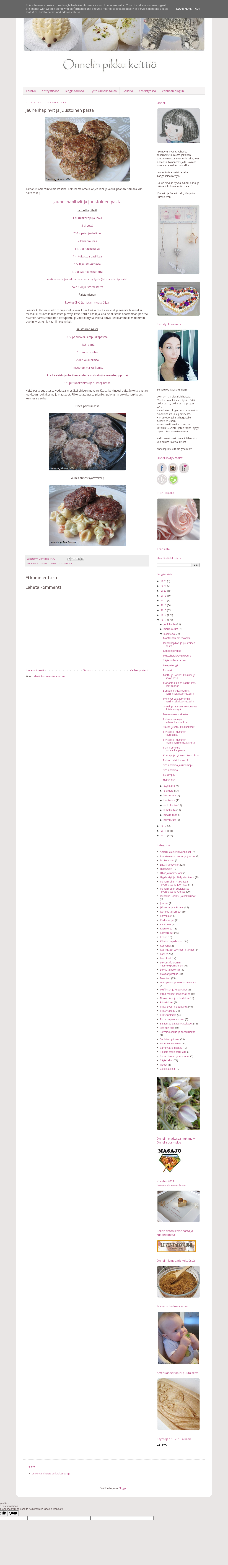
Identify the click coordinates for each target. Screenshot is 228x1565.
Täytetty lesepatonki (174, 660)
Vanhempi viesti (139, 670)
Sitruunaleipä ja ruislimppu (178, 765)
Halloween (166, 868)
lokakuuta (169, 634)
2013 (164, 619)
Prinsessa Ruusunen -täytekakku (175, 733)
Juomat (164, 903)
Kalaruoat (165, 924)
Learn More (183, 8)
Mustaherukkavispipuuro (177, 655)
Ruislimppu (169, 774)
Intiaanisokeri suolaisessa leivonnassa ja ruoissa (174, 890)
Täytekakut (166, 1060)
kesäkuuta (170, 800)
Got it (199, 8)
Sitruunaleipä (170, 770)
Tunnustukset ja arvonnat (175, 1056)
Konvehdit (166, 945)
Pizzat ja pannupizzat (172, 1019)
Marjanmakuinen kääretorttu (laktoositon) (179, 684)
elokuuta (169, 790)
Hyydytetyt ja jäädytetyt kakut (177, 877)
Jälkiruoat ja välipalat (172, 907)
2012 (164, 826)
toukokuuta (170, 805)
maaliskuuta (171, 814)
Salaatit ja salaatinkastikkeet (176, 1023)
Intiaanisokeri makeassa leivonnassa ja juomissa (174, 883)
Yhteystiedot (50, 91)
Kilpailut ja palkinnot (171, 941)
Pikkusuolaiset (168, 1015)
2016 (164, 605)
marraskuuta (171, 629)
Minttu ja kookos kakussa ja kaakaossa (179, 676)
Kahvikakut (166, 916)
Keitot (163, 937)
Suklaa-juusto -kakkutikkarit (179, 727)
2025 (164, 581)
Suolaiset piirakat (170, 1039)
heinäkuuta (170, 795)
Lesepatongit (170, 665)
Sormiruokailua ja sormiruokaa (177, 1032)
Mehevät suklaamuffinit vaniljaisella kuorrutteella (178, 700)
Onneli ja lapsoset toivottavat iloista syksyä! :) (180, 708)
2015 (164, 610)
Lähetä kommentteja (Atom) (49, 676)
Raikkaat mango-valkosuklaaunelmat (175, 720)
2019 (164, 595)
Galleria (128, 91)
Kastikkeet (166, 928)
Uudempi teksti (35, 670)
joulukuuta (170, 624)
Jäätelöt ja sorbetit (170, 911)
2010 (164, 835)
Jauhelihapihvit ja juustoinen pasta (179, 644)
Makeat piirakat (169, 974)
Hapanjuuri (169, 779)
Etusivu (31, 91)
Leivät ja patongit (170, 969)
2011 (164, 830)
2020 (164, 590)
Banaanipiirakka (172, 650)
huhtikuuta (170, 810)
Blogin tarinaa (74, 91)
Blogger (123, 1488)
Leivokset (165, 958)
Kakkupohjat (167, 920)
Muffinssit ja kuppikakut (173, 989)
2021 (164, 585)
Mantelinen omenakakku (177, 638)
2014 (164, 615)
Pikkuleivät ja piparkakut (174, 1006)
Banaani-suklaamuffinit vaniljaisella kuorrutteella (178, 692)
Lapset (164, 954)
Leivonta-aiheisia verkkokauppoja (51, 1473)
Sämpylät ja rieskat (171, 1047)
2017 (164, 600)
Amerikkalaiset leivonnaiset (175, 851)
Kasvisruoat (166, 932)
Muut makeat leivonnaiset (175, 993)
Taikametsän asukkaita (173, 1051)
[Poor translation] (13, 1513)
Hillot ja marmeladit (171, 873)
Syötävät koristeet (170, 1043)
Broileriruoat (167, 860)
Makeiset (165, 978)
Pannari (167, 670)
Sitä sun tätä (167, 1027)
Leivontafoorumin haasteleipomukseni (171, 964)
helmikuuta (170, 819)
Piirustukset (166, 1002)
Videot (163, 1064)
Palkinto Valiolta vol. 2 (175, 760)
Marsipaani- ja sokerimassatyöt (178, 982)
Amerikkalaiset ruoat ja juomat (178, 856)
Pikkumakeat (167, 1010)
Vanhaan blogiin (173, 91)
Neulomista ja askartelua (174, 998)
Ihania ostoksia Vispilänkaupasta (174, 749)
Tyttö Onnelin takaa (103, 91)
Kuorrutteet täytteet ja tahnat (177, 949)
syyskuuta (170, 785)
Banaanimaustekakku (175, 714)
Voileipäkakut (167, 1069)
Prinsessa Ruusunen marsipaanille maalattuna (179, 741)
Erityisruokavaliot (170, 864)
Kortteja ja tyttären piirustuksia (181, 755)
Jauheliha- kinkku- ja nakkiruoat (56, 563)
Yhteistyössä (147, 91)
